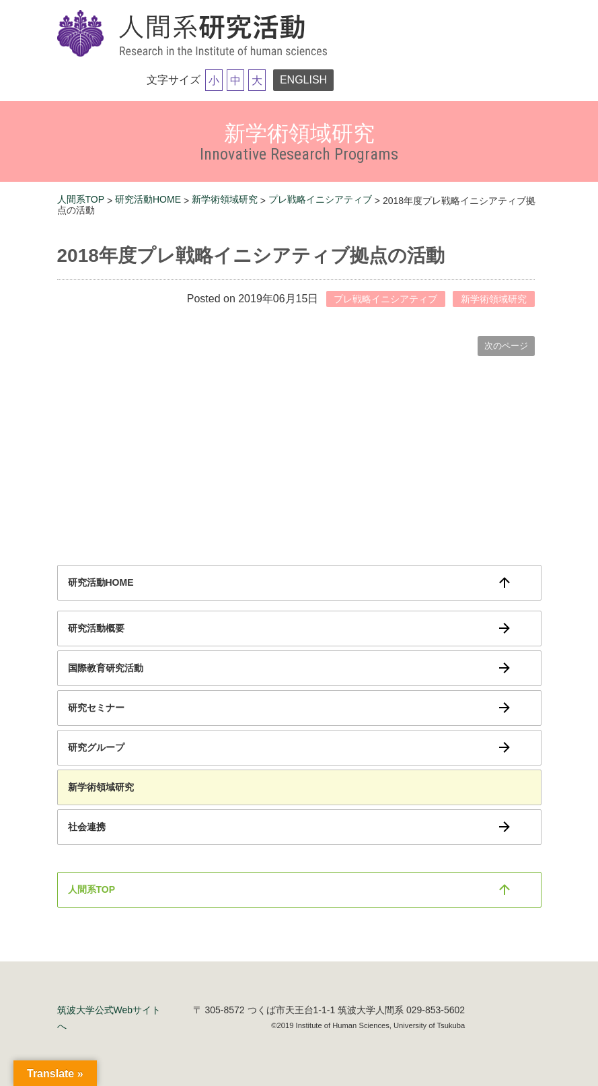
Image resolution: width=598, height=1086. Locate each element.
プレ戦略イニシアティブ (320, 199)
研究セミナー (96, 707)
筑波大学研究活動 (195, 34)
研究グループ (96, 747)
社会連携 (87, 826)
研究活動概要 (96, 628)
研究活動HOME (148, 199)
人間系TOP (81, 199)
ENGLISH (303, 80)
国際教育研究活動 (105, 668)
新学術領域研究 (225, 199)
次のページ (506, 346)
